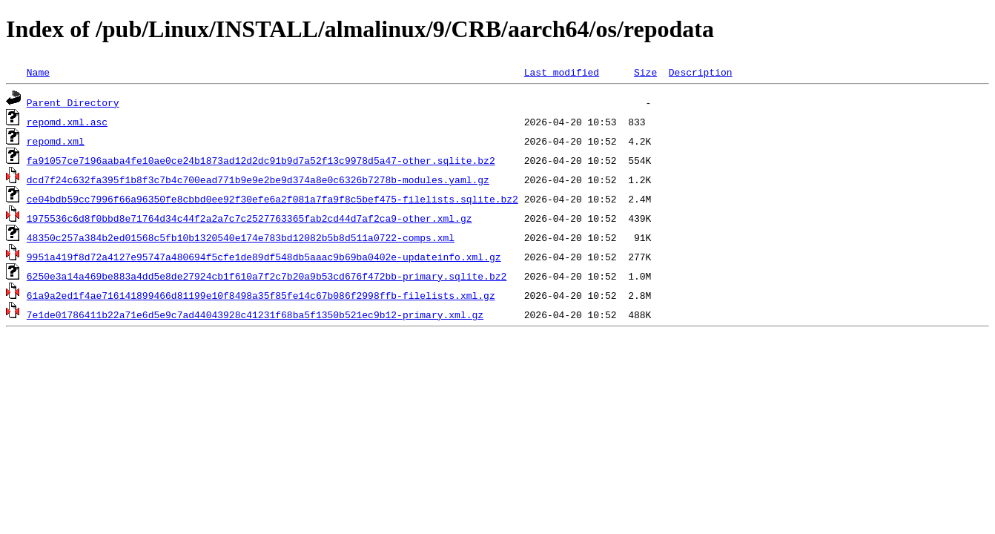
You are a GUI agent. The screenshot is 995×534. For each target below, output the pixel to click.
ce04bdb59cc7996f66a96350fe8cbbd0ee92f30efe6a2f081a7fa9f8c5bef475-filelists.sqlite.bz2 (272, 198)
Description (701, 72)
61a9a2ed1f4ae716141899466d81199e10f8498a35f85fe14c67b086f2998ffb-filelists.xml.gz (261, 295)
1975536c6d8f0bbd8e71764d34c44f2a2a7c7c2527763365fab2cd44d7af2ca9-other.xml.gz (249, 218)
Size (645, 72)
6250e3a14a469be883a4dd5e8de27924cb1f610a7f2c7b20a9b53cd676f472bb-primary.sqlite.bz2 (266, 276)
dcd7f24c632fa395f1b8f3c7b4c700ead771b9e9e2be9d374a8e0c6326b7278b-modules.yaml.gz (258, 179)
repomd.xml (56, 141)
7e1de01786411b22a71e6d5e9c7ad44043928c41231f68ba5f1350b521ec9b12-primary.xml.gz (255, 314)
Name (38, 72)
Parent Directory (73, 102)
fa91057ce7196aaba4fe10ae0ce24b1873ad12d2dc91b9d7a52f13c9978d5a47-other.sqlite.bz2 (261, 160)
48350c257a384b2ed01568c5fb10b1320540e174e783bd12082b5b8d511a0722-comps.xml (240, 237)
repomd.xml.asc (67, 121)
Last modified (561, 72)
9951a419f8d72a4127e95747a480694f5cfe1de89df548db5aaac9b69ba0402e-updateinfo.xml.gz (264, 256)
